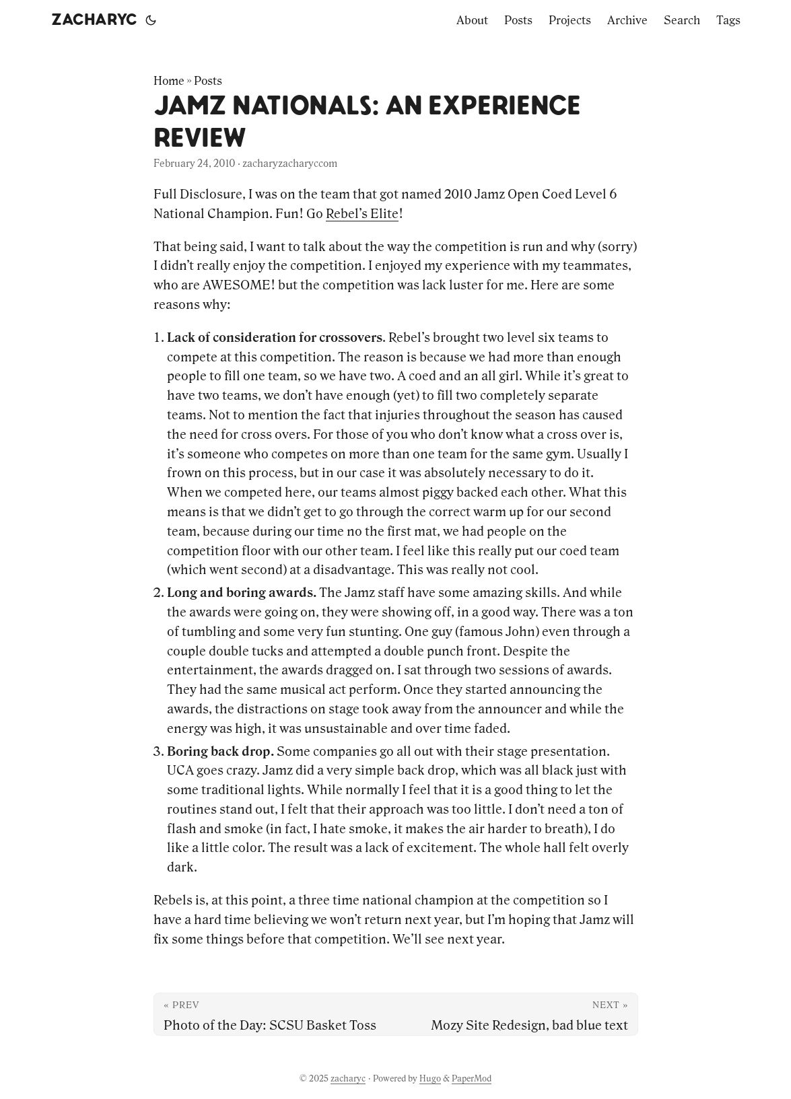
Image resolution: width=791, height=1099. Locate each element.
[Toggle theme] (151, 20)
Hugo (430, 1078)
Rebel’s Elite (362, 213)
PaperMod (471, 1078)
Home (168, 80)
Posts (208, 80)
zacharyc (94, 20)
